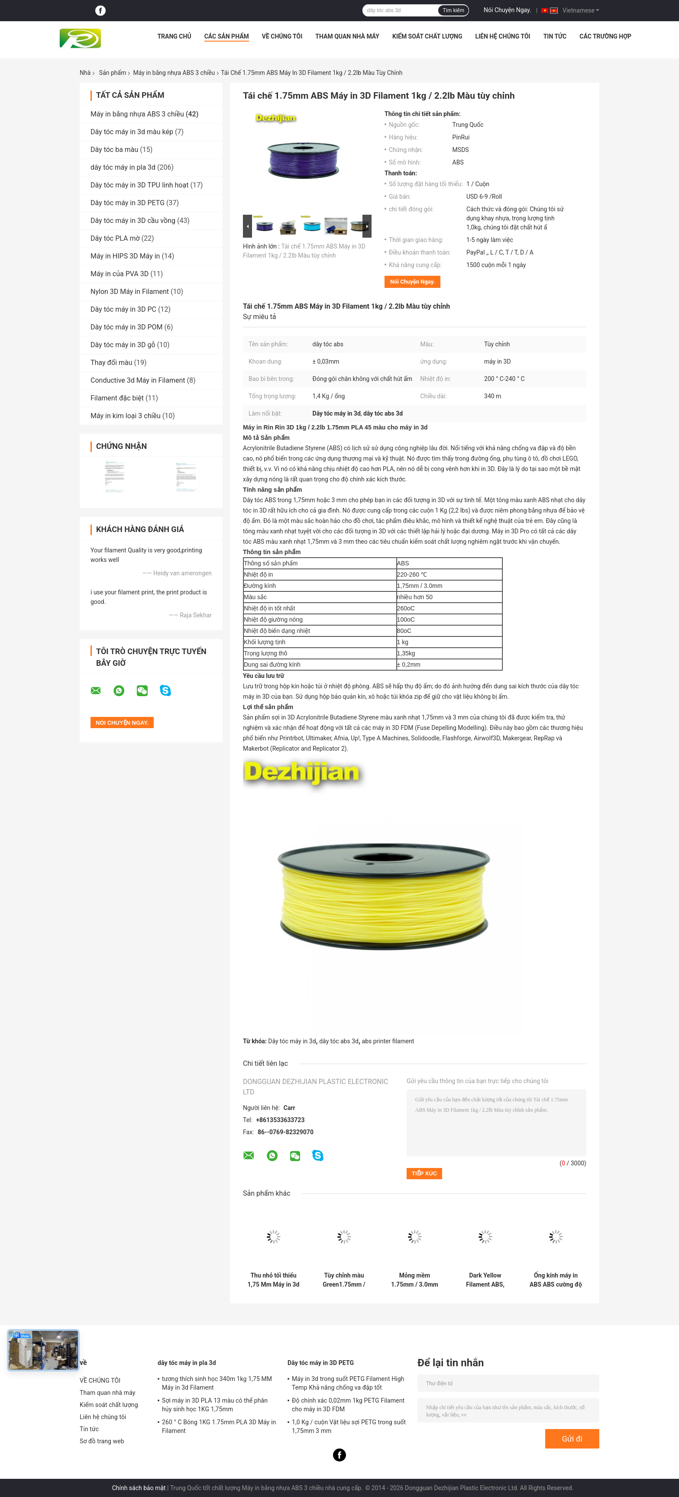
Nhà (85, 72)
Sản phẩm (112, 72)
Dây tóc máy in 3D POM (127, 327)
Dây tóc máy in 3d (292, 1041)
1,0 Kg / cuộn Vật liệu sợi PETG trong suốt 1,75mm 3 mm (349, 1426)
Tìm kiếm (453, 10)
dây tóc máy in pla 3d (123, 167)
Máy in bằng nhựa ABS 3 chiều (174, 72)
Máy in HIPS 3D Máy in (125, 256)
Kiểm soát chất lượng (427, 36)
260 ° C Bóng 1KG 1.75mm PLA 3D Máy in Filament (219, 1426)
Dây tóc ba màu (114, 149)
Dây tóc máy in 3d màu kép (132, 132)
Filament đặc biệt (117, 398)
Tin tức (555, 36)
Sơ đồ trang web (102, 1441)
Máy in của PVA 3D (120, 274)
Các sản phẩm (226, 36)
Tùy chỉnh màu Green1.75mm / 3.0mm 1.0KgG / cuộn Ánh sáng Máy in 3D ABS (344, 1280)
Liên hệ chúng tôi (502, 36)
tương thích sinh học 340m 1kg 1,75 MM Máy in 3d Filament (217, 1383)
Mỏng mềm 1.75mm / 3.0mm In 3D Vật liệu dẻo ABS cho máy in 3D (414, 1280)
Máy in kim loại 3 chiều (126, 416)
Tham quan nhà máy (347, 36)
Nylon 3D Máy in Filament (130, 291)
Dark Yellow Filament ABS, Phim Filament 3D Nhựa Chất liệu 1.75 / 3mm (485, 1280)
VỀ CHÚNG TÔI (282, 36)
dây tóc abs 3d (339, 1041)
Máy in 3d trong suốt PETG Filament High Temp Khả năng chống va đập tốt (348, 1383)
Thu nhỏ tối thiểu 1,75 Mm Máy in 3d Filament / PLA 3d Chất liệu (273, 1280)
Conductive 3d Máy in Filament (138, 380)
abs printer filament (388, 1041)
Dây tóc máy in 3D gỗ (123, 345)
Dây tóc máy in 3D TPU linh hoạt (139, 185)
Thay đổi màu (112, 362)
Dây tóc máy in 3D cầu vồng (133, 220)
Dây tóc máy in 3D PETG (128, 203)
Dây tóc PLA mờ (115, 238)
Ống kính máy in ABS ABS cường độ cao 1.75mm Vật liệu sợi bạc (556, 1280)
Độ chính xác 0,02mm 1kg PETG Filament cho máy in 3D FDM (348, 1405)
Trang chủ (174, 36)
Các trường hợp (605, 36)
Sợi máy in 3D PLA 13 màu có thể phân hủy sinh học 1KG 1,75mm (215, 1405)
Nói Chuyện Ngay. (507, 9)
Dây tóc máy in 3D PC (123, 309)
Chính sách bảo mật (139, 1487)
